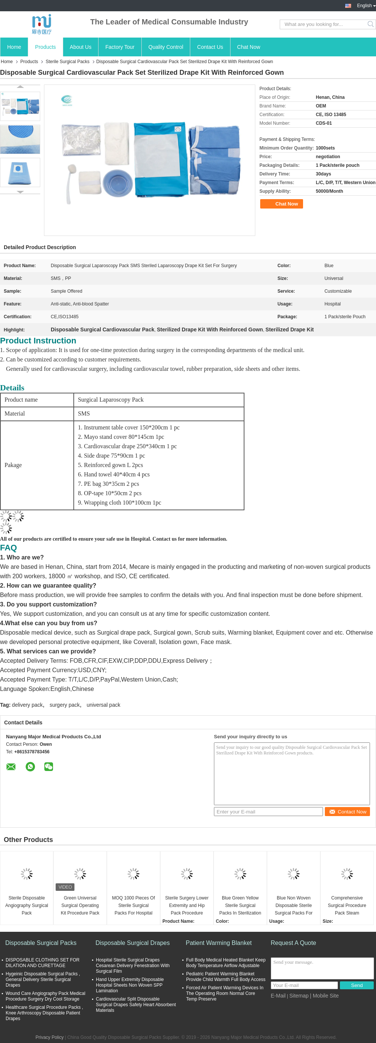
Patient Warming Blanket (219, 943)
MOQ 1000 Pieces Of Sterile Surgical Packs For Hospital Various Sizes (133, 906)
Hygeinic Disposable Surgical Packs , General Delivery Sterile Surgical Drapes (43, 979)
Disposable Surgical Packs (40, 943)
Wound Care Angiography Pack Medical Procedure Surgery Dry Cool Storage (45, 996)
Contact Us (210, 47)
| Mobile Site (324, 996)
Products (45, 47)
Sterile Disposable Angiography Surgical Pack (26, 905)
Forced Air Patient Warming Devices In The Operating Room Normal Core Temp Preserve (225, 993)
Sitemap (298, 996)
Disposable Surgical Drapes (133, 943)
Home (14, 47)
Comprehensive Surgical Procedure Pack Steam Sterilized (347, 906)
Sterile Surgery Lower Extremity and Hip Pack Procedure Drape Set (186, 906)
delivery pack (27, 705)
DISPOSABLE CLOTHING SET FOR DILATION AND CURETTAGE (43, 962)
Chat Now (248, 47)
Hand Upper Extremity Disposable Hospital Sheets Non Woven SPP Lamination (130, 985)
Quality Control (166, 47)
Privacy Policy (49, 1037)
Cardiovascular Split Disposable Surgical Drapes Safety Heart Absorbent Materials (136, 1004)
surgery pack (65, 705)
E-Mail (278, 996)
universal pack (103, 705)
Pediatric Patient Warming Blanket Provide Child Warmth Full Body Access (225, 976)
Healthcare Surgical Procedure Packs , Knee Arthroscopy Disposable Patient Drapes (44, 1013)
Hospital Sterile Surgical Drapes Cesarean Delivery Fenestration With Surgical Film (133, 965)
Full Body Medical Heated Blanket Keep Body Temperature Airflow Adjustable (225, 962)
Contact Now (347, 812)
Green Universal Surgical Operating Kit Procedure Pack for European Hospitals (80, 906)
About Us (81, 47)
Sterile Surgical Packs (67, 61)
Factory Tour (120, 47)
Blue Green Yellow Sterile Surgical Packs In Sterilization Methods (240, 906)
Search (371, 24)
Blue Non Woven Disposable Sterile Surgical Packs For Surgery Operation (294, 906)
